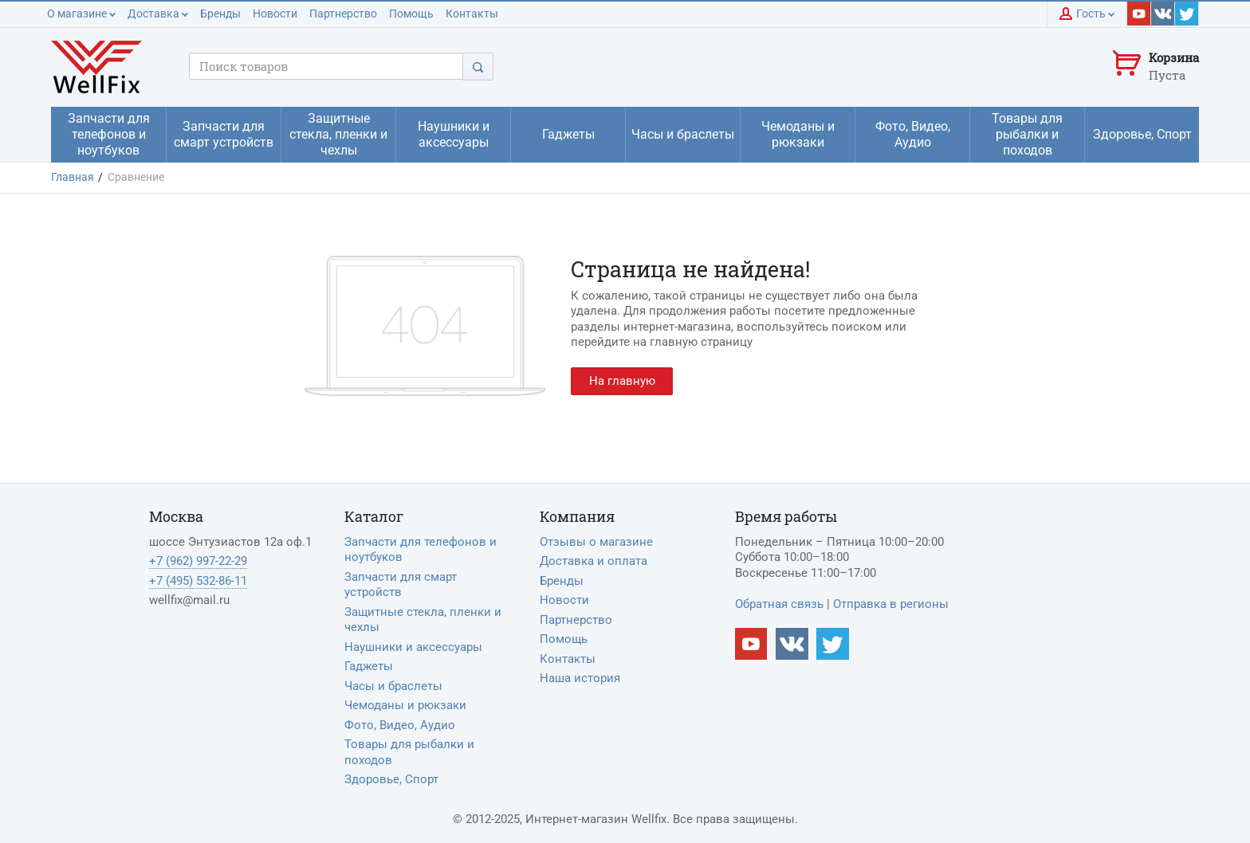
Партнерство (343, 13)
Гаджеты (368, 666)
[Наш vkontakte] (1163, 13)
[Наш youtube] (1139, 13)
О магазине (81, 13)
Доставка (158, 13)
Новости (275, 13)
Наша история (580, 678)
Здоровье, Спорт (391, 779)
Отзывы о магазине (596, 542)
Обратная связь (779, 604)
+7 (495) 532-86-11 (198, 581)
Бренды (220, 13)
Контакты (472, 13)
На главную (622, 381)
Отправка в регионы (891, 604)
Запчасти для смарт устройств (400, 585)
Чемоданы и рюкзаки (405, 705)
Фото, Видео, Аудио (399, 725)
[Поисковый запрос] (326, 66)
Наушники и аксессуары (413, 647)
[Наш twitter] (1187, 13)
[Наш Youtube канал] (751, 644)
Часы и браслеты (393, 686)
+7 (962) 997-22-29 (198, 561)
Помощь (411, 13)
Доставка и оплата (593, 561)
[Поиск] (477, 66)
